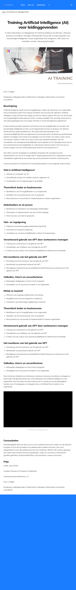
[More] (48, 4)
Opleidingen (41, 5)
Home (23, 5)
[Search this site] (71, 4)
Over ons (31, 5)
